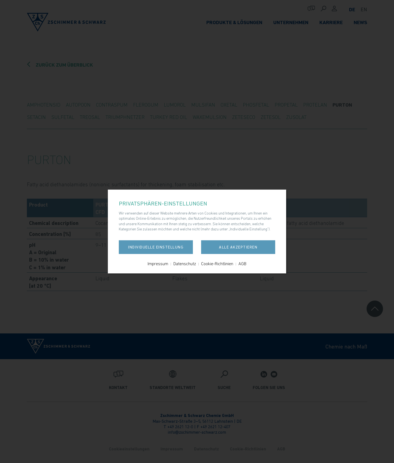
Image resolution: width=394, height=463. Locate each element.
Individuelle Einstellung (156, 247)
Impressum (158, 263)
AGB (242, 263)
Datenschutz (184, 263)
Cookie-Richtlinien (217, 263)
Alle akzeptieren (238, 247)
